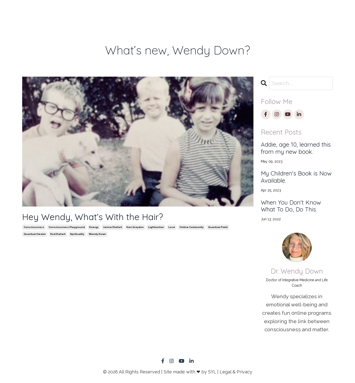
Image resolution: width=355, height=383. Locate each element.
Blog (252, 11)
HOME (61, 11)
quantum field (218, 227)
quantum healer (35, 234)
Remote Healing (107, 14)
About (226, 11)
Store (198, 11)
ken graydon (135, 227)
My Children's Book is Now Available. (296, 177)
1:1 (82, 11)
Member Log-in (279, 14)
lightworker (156, 227)
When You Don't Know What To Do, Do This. (291, 206)
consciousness (34, 227)
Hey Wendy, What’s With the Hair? (92, 216)
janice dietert (112, 227)
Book (138, 11)
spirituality (77, 234)
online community (191, 227)
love (171, 227)
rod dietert (58, 234)
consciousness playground (67, 227)
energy (94, 227)
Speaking (168, 11)
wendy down (97, 234)
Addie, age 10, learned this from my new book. (296, 148)
